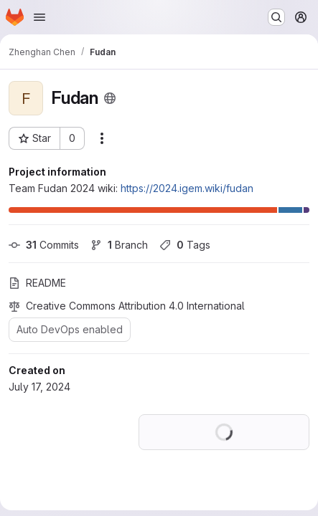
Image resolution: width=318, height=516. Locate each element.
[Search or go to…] (276, 17)
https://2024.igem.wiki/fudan (187, 188)
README (37, 283)
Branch (119, 245)
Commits (44, 245)
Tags (184, 245)
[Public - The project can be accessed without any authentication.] (110, 98)
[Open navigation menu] (39, 17)
